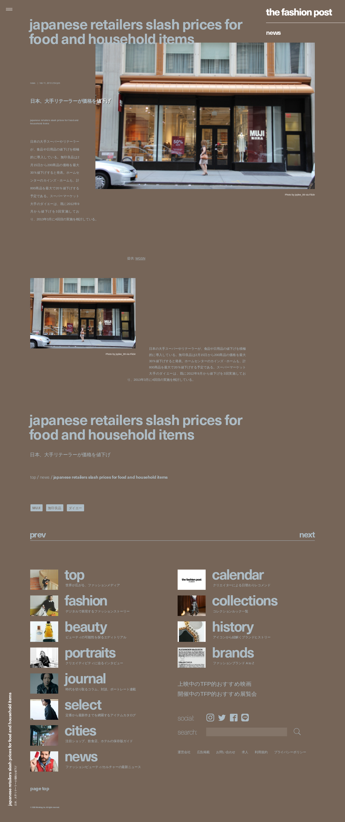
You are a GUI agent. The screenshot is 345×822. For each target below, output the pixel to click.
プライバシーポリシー (290, 752)
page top (39, 788)
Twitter (222, 717)
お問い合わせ (225, 752)
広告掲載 (203, 752)
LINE (245, 717)
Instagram (210, 717)
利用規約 (261, 752)
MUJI (36, 507)
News (273, 32)
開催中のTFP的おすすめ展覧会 (217, 694)
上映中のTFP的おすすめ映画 (214, 684)
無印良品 (54, 507)
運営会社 (184, 752)
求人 (245, 752)
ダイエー (75, 507)
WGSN (140, 258)
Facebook (233, 717)
